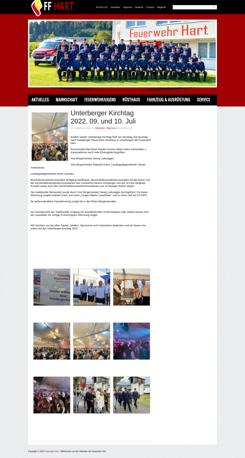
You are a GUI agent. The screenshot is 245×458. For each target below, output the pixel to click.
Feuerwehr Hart (52, 451)
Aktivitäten (115, 7)
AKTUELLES (102, 7)
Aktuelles (40, 100)
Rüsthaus (131, 100)
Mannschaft (67, 100)
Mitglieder (161, 7)
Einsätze (150, 7)
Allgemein (127, 7)
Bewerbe (139, 7)
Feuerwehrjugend (100, 100)
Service (203, 100)
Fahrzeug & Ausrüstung (168, 100)
